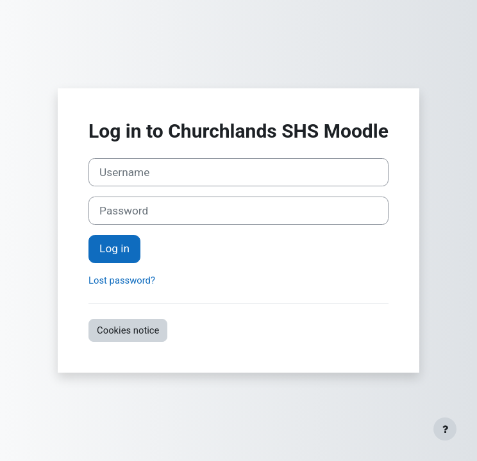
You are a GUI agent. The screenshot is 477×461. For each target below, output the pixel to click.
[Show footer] (444, 429)
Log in (114, 248)
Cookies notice (128, 330)
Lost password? (121, 280)
